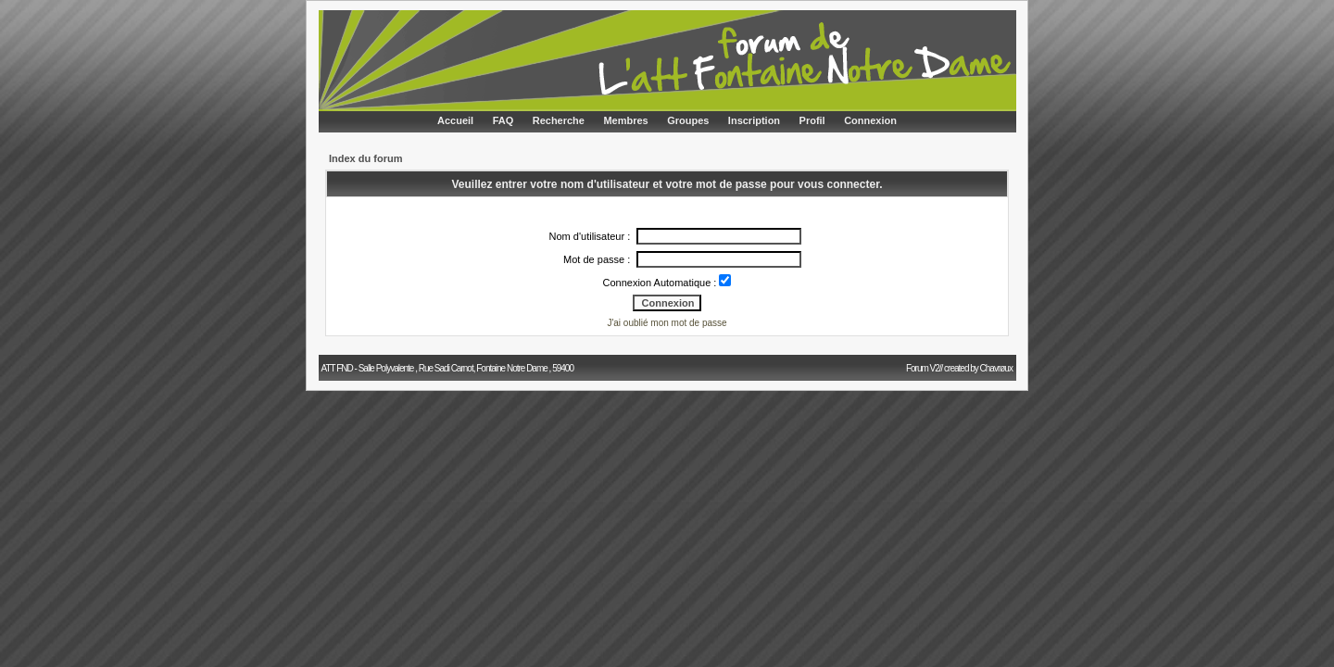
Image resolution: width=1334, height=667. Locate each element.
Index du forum (365, 158)
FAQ (503, 120)
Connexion (870, 120)
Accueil (455, 120)
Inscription (754, 120)
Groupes (688, 120)
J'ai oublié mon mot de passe (666, 323)
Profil (812, 120)
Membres (625, 120)
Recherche (559, 120)
